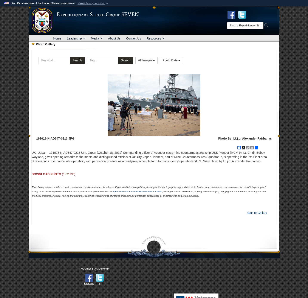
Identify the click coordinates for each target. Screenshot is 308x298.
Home (57, 38)
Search (77, 60)
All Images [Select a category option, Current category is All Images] (146, 60)
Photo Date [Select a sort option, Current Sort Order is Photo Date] (171, 60)
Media (96, 38)
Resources (155, 38)
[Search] (245, 25)
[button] (93, 3)
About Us (114, 38)
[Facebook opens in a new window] (231, 14)
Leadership (76, 38)
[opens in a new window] (242, 14)
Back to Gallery (257, 212)
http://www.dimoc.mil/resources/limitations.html (137, 191)
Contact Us (133, 38)
